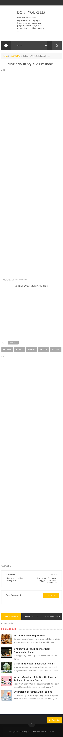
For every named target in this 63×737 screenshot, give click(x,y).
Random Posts (11, 616)
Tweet (7, 350)
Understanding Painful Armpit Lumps (33, 692)
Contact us (54, 720)
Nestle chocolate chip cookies (29, 635)
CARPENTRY (15, 56)
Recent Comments (52, 616)
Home (5, 56)
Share (19, 350)
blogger (51, 595)
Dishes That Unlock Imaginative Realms (34, 663)
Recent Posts (31, 616)
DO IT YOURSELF (31, 12)
